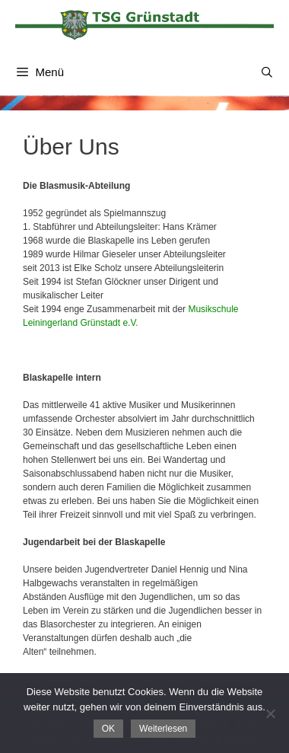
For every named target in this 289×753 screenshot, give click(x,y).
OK (108, 728)
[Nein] (270, 713)
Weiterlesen (163, 728)
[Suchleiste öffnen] (267, 72)
